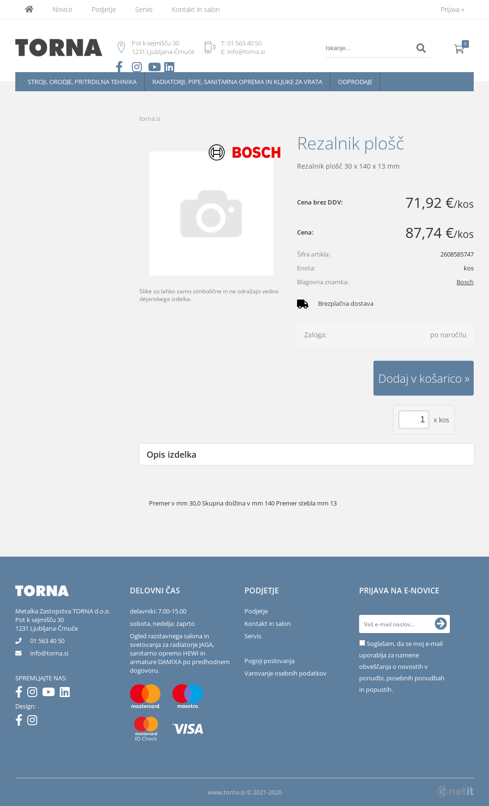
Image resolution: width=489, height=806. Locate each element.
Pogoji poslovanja (269, 660)
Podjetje (104, 9)
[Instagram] (34, 693)
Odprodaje (355, 81)
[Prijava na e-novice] (441, 624)
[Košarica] (459, 48)
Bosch (465, 282)
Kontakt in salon (196, 9)
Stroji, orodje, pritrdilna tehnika (82, 81)
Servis (144, 9)
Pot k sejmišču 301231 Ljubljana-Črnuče (46, 624)
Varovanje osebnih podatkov (285, 673)
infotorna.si (49, 653)
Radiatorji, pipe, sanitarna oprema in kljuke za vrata (237, 81)
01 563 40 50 (244, 43)
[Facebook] (21, 693)
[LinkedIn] (67, 693)
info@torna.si (246, 51)
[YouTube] (51, 693)
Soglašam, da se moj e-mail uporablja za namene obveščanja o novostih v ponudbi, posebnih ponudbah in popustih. (402, 666)
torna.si (149, 118)
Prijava (452, 9)
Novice (63, 9)
